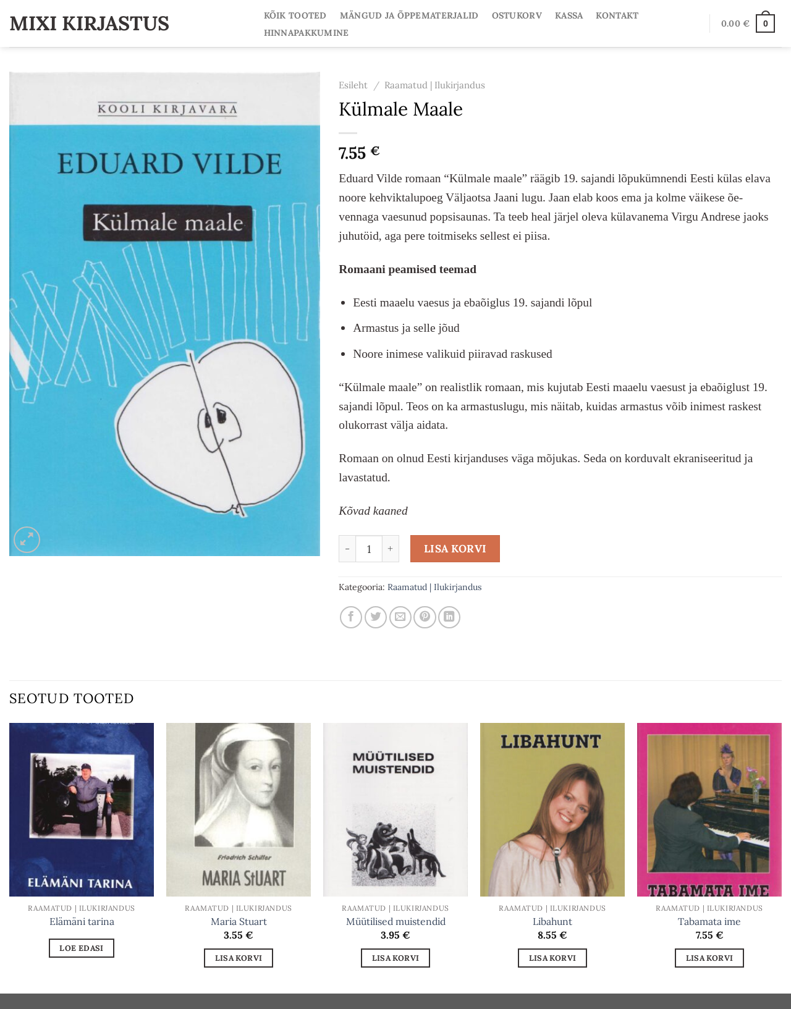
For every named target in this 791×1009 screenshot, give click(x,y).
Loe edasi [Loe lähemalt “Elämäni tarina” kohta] (81, 948)
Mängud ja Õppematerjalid (409, 15)
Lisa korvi (455, 548)
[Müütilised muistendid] (395, 810)
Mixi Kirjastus (89, 23)
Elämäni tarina (81, 921)
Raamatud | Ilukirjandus (434, 85)
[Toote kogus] (369, 548)
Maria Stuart (239, 921)
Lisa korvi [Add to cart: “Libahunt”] (553, 958)
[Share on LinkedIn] (449, 617)
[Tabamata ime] (709, 810)
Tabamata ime (709, 921)
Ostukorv (517, 15)
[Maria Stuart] (238, 810)
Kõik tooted (295, 15)
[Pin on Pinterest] (424, 617)
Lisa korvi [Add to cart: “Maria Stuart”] (239, 958)
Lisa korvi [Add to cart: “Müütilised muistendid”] (396, 958)
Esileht (353, 85)
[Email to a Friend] (400, 617)
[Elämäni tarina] (81, 810)
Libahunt (552, 921)
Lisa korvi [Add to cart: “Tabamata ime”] (710, 958)
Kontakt (617, 15)
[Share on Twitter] (376, 617)
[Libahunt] (552, 810)
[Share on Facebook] (351, 617)
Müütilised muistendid (396, 921)
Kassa (569, 15)
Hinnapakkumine (306, 32)
